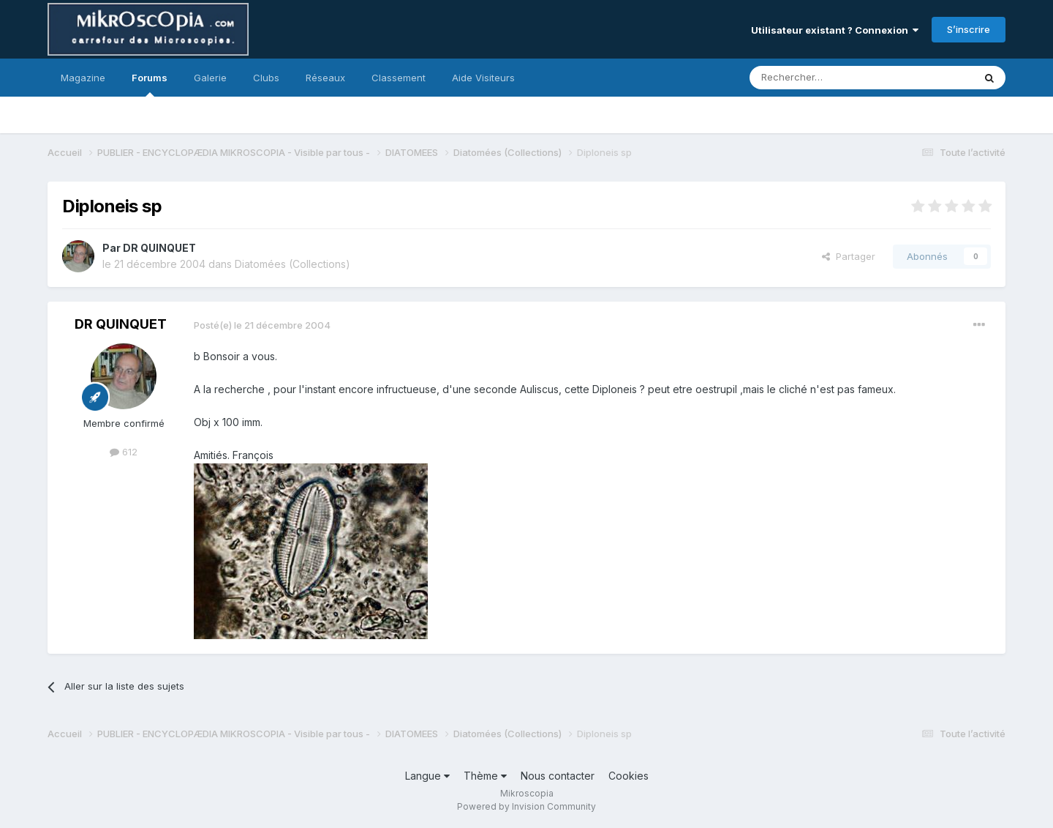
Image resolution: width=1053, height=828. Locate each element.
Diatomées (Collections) (292, 264)
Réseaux (325, 77)
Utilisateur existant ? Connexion (834, 30)
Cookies (628, 775)
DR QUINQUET (159, 248)
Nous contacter (558, 775)
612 (123, 452)
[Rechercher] (829, 77)
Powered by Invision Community (526, 806)
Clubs (266, 77)
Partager (848, 256)
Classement (398, 77)
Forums (149, 84)
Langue (427, 775)
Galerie (210, 77)
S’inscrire (968, 29)
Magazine (83, 77)
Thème (485, 775)
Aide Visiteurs (483, 77)
